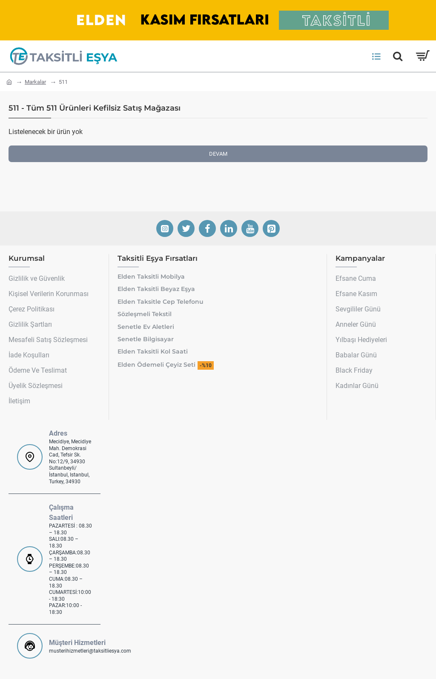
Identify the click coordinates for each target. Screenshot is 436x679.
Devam (218, 154)
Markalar (35, 82)
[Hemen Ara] (397, 56)
